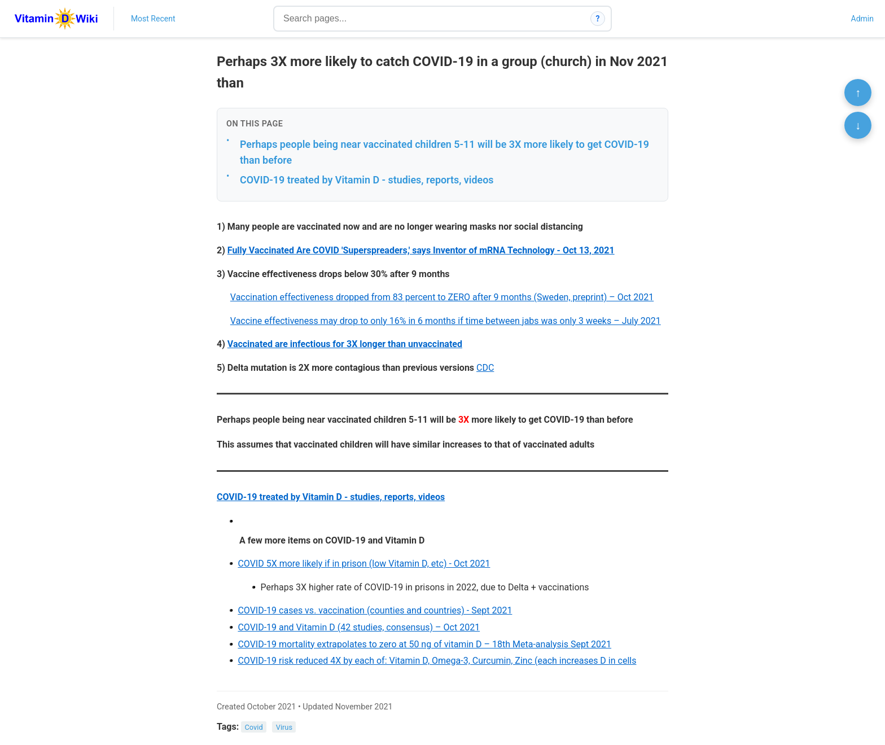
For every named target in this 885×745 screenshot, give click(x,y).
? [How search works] (598, 18)
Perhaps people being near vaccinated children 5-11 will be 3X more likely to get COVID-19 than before (444, 152)
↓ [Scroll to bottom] (858, 125)
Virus (284, 727)
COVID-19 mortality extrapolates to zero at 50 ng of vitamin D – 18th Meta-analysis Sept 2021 (424, 644)
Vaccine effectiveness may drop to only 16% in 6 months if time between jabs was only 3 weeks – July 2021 (445, 320)
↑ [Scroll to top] (858, 92)
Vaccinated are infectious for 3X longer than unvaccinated (344, 344)
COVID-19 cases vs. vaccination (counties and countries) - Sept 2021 (375, 610)
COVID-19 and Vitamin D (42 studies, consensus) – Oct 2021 (359, 627)
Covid (254, 727)
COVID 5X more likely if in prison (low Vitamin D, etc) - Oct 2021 (364, 563)
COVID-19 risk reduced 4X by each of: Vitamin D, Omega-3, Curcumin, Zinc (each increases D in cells (437, 660)
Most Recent (153, 18)
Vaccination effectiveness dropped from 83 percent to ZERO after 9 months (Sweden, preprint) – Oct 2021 (442, 297)
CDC (485, 367)
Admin (862, 18)
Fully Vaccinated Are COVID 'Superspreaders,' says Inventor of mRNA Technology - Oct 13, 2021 (421, 250)
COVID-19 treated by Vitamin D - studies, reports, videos (367, 180)
